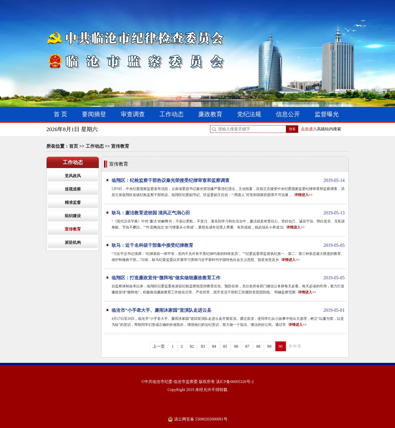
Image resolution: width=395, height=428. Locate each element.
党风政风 (73, 176)
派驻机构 (73, 242)
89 (270, 346)
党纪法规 (249, 114)
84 (214, 346)
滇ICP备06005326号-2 (235, 381)
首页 (73, 146)
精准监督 (73, 202)
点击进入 (309, 129)
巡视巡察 (73, 189)
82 (192, 346)
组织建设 (73, 216)
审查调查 (133, 114)
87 (247, 346)
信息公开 (288, 114)
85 (225, 346)
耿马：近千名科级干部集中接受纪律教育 (228, 245)
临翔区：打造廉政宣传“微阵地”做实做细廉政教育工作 (228, 278)
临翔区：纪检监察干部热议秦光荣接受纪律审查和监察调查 (228, 180)
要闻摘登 (94, 114)
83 (203, 346)
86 (236, 346)
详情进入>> (303, 195)
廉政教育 (210, 114)
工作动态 (171, 114)
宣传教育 (120, 146)
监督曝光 (327, 114)
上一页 (159, 346)
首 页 (60, 114)
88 (258, 346)
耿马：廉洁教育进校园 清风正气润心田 (228, 213)
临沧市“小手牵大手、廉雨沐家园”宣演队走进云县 (228, 310)
